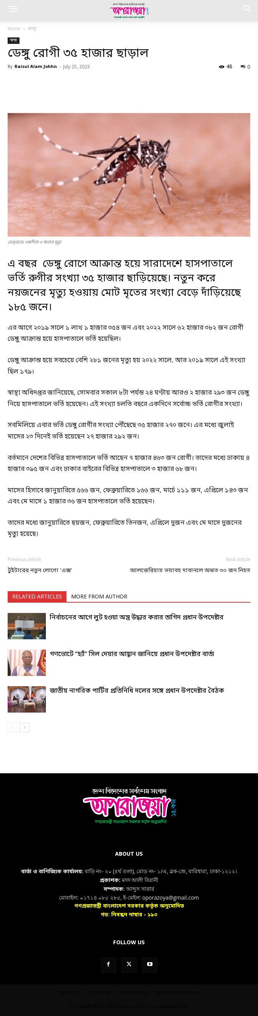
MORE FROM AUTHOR (99, 597)
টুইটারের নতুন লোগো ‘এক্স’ (40, 570)
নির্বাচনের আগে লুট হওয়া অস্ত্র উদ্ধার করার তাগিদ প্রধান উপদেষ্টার (137, 617)
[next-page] (24, 727)
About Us (69, 993)
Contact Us (99, 993)
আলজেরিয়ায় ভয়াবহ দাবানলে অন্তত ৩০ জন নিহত (190, 570)
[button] (13, 10)
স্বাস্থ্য (32, 29)
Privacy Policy (133, 993)
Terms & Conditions (177, 993)
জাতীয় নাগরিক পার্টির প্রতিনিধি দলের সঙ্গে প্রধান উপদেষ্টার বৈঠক (137, 691)
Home (14, 29)
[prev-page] (12, 727)
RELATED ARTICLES (37, 597)
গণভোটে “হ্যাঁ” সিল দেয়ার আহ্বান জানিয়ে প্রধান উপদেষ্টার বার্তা (132, 654)
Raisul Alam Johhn (36, 66)
